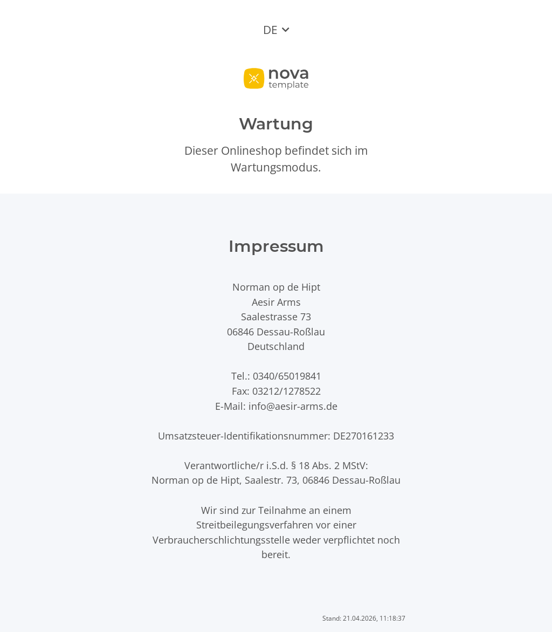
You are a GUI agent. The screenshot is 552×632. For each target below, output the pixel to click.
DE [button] (270, 29)
